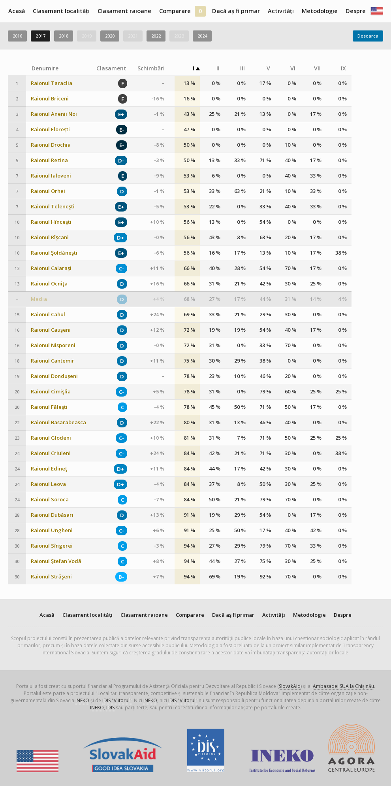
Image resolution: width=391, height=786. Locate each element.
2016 (17, 36)
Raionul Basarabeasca (58, 422)
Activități (281, 11)
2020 (110, 36)
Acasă (16, 11)
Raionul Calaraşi (51, 268)
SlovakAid (290, 686)
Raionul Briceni (50, 98)
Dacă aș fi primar (236, 11)
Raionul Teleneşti (53, 206)
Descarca (367, 36)
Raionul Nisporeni (53, 345)
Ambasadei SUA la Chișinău (343, 686)
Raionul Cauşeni (51, 330)
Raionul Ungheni (52, 530)
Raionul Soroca (50, 499)
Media (39, 299)
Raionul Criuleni (51, 453)
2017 (40, 36)
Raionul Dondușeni (54, 376)
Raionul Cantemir (52, 360)
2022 (156, 36)
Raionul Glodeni (51, 438)
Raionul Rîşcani (50, 237)
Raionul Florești (50, 129)
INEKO (82, 700)
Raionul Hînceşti (51, 222)
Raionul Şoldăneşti (54, 252)
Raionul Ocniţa (49, 283)
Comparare (175, 11)
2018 (63, 36)
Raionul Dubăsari (52, 515)
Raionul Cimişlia (51, 391)
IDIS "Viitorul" (117, 700)
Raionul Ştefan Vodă (56, 561)
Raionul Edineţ (49, 468)
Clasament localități (61, 11)
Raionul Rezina (49, 160)
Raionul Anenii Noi (54, 114)
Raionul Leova (48, 484)
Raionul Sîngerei (52, 545)
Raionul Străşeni (51, 576)
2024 (202, 36)
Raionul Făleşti (49, 407)
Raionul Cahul (48, 314)
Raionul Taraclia (51, 83)
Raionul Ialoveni (51, 175)
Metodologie (320, 11)
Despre (356, 11)
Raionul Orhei (48, 191)
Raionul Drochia (51, 145)
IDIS (110, 707)
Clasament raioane (124, 11)
